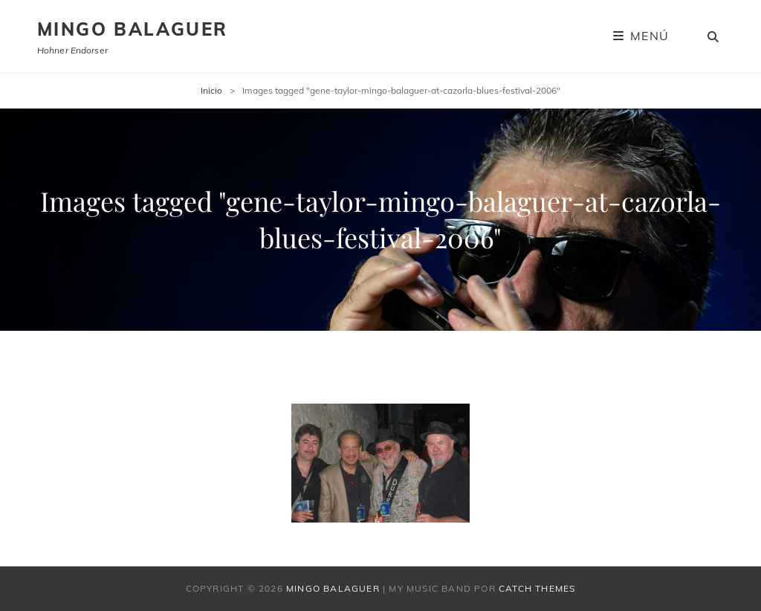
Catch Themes (537, 588)
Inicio (211, 90)
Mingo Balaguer (132, 29)
